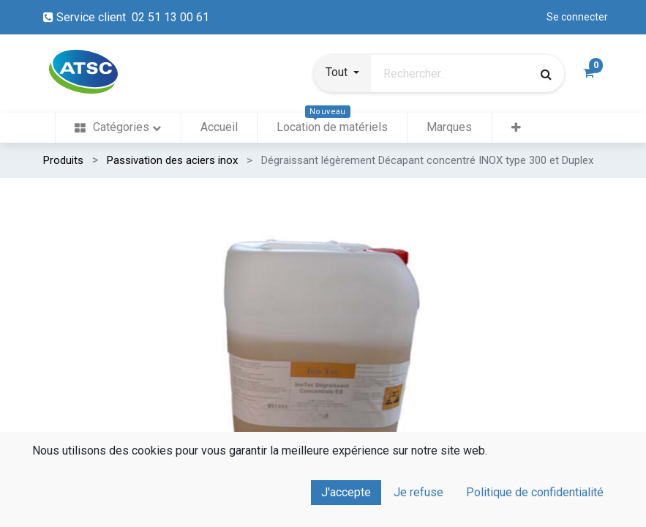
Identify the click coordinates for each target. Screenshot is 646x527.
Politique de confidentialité (535, 492)
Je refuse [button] (418, 492)
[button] (342, 74)
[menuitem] (118, 127)
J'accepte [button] (346, 492)
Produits (63, 160)
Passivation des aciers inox (172, 160)
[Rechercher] (546, 74)
